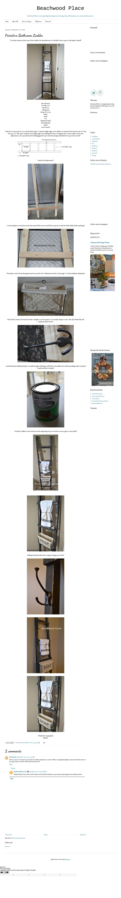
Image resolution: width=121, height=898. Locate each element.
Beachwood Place (60, 8)
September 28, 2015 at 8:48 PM (38, 772)
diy (93, 143)
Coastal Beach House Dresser (100, 401)
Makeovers (38, 21)
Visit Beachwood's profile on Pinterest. (100, 164)
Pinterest (7, 846)
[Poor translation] (6, 872)
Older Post (83, 835)
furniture (94, 148)
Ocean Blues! (95, 399)
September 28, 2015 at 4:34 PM (26, 757)
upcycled (94, 153)
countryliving (96, 139)
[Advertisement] (45, 820)
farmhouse (95, 146)
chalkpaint (95, 136)
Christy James (13, 757)
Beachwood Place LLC (20, 772)
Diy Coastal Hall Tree (98, 396)
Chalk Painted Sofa (97, 394)
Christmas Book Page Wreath (99, 243)
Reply (10, 764)
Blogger (67, 859)
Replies (13, 768)
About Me (15, 21)
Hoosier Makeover (97, 403)
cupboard (94, 141)
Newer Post (8, 835)
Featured (48, 21)
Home (7, 21)
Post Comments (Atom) (18, 838)
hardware (94, 151)
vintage (94, 155)
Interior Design (26, 21)
